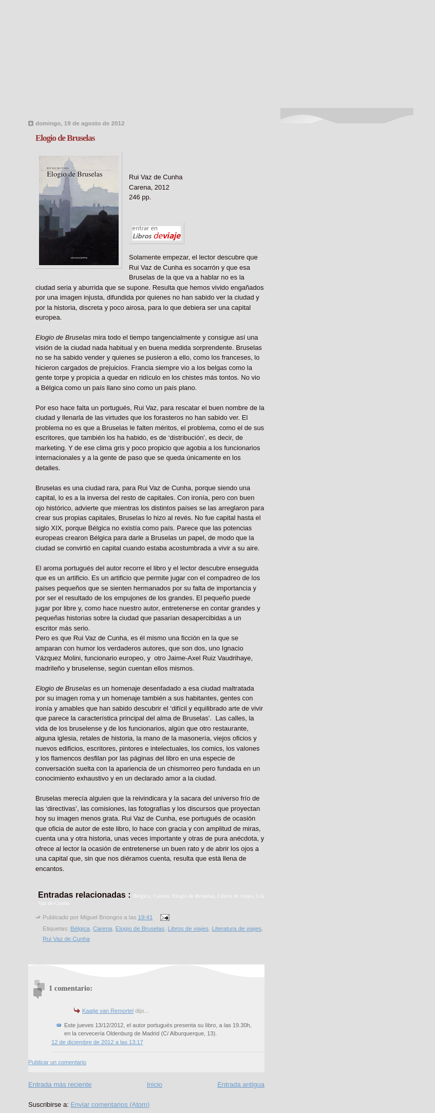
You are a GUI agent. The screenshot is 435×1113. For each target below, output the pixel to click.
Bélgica (80, 928)
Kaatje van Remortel (108, 1011)
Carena (102, 928)
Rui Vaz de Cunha (66, 939)
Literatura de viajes (236, 928)
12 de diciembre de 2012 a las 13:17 (97, 1042)
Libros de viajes (188, 928)
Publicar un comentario (57, 1062)
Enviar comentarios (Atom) (109, 1104)
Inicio (154, 1084)
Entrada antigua (240, 1084)
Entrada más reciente (60, 1084)
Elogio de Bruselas (64, 138)
